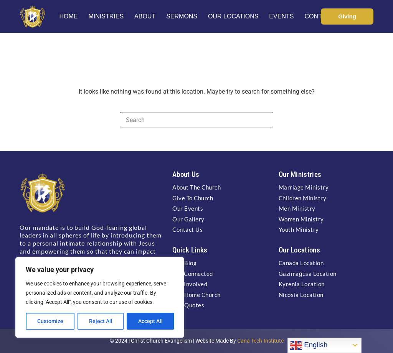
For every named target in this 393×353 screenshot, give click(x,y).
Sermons (181, 16)
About (144, 16)
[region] (99, 297)
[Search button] (265, 119)
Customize (50, 321)
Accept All (150, 321)
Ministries (106, 16)
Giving (347, 16)
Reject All (100, 321)
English (308, 345)
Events (281, 16)
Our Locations (233, 16)
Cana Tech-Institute (260, 341)
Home (68, 16)
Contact (319, 16)
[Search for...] (189, 119)
